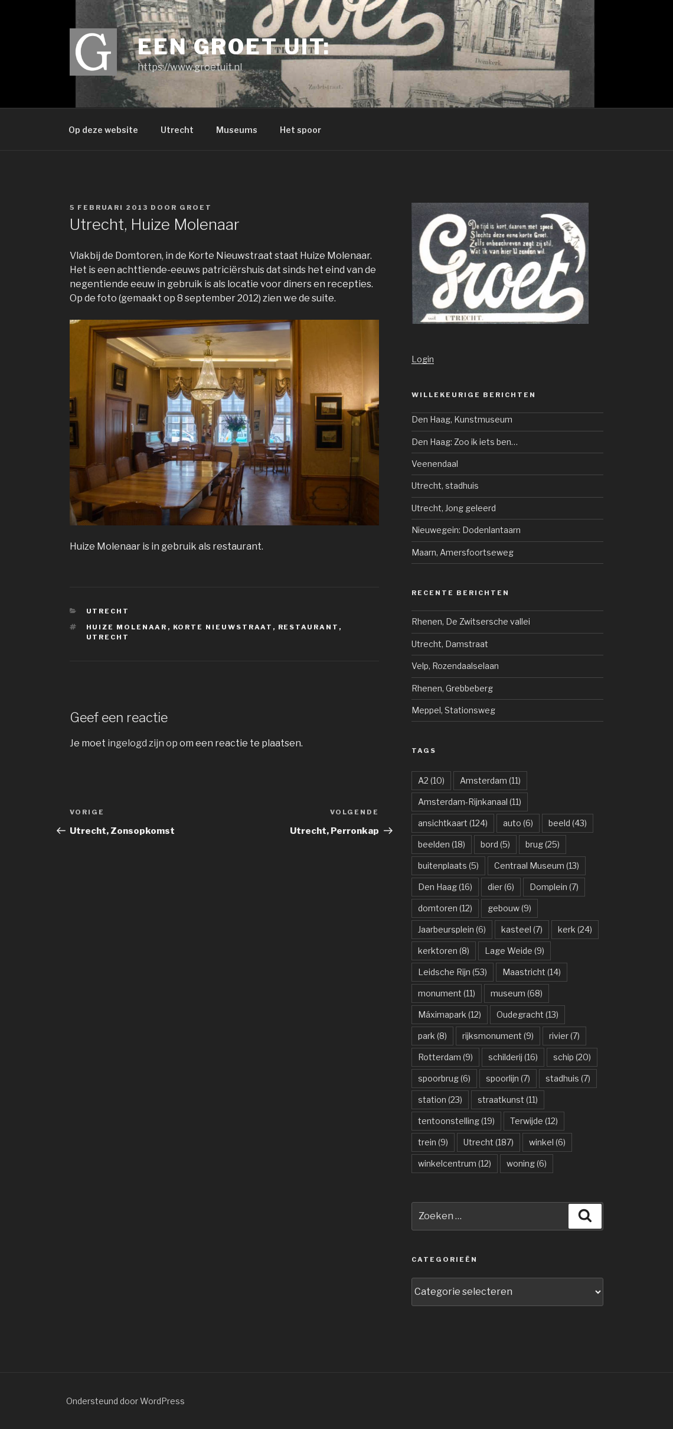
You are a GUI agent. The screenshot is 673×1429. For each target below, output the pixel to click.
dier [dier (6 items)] (501, 887)
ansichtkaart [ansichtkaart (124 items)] (453, 823)
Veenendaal (434, 464)
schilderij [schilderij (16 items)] (513, 1057)
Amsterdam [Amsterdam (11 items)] (490, 780)
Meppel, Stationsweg (453, 710)
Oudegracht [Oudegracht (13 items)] (527, 1014)
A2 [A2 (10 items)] (431, 780)
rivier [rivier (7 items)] (564, 1036)
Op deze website (103, 130)
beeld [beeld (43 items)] (567, 823)
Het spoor (300, 130)
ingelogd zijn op (142, 743)
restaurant (308, 627)
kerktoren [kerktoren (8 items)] (443, 951)
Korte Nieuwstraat (223, 627)
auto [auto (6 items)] (518, 823)
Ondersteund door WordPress (125, 1401)
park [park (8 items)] (432, 1036)
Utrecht (177, 130)
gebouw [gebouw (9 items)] (509, 908)
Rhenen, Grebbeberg (452, 688)
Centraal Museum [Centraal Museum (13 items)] (536, 865)
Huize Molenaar (127, 627)
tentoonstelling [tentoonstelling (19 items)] (456, 1121)
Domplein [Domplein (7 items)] (554, 887)
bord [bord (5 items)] (495, 844)
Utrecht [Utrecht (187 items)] (488, 1142)
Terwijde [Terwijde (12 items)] (534, 1121)
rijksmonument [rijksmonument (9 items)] (498, 1036)
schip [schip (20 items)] (572, 1057)
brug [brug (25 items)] (542, 844)
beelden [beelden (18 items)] (441, 844)
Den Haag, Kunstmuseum (461, 419)
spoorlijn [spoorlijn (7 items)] (508, 1078)
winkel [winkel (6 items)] (547, 1142)
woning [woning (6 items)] (527, 1163)
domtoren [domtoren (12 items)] (445, 908)
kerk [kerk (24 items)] (575, 929)
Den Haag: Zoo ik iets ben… (464, 442)
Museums (236, 130)
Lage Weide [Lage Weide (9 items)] (514, 951)
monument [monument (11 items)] (446, 993)
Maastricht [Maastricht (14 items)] (531, 972)
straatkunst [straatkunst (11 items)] (508, 1100)
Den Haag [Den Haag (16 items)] (445, 887)
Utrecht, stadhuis (445, 485)
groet (195, 207)
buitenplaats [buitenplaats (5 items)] (448, 865)
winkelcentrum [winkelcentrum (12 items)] (454, 1163)
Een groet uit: (234, 47)
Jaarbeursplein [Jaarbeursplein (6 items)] (452, 929)
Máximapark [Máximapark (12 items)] (449, 1014)
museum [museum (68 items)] (517, 993)
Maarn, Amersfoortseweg (462, 552)
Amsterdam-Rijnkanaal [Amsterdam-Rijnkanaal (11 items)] (469, 802)
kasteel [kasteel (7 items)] (522, 929)
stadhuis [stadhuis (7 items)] (567, 1078)
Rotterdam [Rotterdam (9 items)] (445, 1057)
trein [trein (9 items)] (433, 1142)
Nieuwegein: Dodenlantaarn (466, 530)
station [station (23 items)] (440, 1100)
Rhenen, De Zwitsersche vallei (470, 621)
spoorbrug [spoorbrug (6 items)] (444, 1078)
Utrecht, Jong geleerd (453, 508)
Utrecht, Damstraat (449, 644)
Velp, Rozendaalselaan (455, 666)
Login (422, 359)
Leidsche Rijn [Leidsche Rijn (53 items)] (452, 972)
